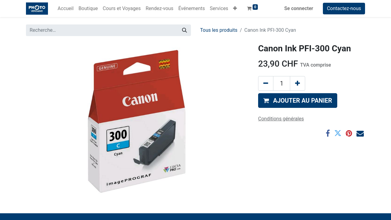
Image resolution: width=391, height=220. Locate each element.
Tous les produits (218, 30)
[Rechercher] (184, 30)
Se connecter (298, 8)
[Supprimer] (265, 83)
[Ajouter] (297, 83)
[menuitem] (65, 8)
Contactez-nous (344, 8)
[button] (235, 8)
